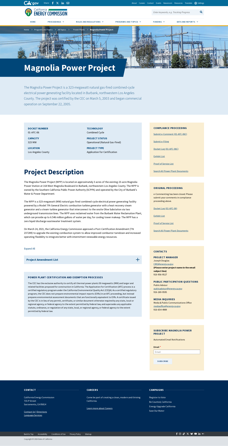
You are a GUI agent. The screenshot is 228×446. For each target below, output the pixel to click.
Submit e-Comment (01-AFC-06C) (170, 134)
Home (26, 29)
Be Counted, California (160, 401)
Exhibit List (159, 156)
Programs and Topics (43, 29)
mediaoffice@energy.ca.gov (167, 306)
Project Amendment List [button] (44, 261)
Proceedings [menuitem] (59, 20)
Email (156, 347)
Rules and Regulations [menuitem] (92, 20)
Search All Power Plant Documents (171, 171)
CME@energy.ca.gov (163, 264)
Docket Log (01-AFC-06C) (166, 148)
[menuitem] (33, 22)
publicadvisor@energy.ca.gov (168, 288)
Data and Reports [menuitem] (190, 20)
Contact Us (29, 411)
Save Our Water (156, 410)
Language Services (33, 415)
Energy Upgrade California (162, 406)
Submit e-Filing (161, 141)
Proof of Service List (164, 163)
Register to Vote (157, 397)
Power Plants (77, 29)
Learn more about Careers (100, 408)
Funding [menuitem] (162, 20)
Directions (42, 411)
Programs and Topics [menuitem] (131, 20)
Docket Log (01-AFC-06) (165, 208)
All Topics (62, 29)
